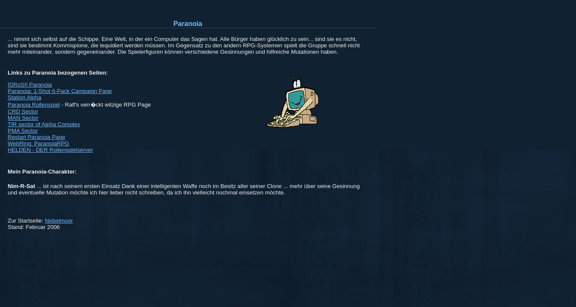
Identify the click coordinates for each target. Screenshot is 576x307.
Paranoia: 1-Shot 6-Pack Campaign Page (60, 91)
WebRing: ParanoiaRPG (38, 143)
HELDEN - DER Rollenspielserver (50, 150)
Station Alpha (24, 97)
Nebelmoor (59, 220)
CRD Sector (23, 111)
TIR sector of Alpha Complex (44, 124)
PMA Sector (23, 130)
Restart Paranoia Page (36, 137)
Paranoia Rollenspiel (34, 104)
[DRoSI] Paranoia (30, 84)
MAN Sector (23, 118)
